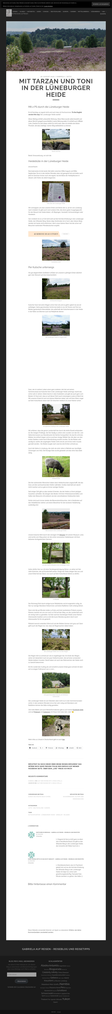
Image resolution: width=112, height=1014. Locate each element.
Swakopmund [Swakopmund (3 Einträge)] (66, 995)
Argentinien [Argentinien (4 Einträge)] (62, 966)
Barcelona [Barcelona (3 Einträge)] (46, 969)
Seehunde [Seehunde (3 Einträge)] (47, 995)
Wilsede (62, 535)
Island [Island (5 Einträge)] (66, 978)
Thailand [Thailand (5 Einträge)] (44, 999)
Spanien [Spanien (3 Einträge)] (61, 995)
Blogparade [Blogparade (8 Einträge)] (55, 969)
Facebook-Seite (78, 710)
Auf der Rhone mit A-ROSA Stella (50, 781)
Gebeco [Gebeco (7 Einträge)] (54, 977)
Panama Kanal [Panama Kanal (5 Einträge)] (55, 988)
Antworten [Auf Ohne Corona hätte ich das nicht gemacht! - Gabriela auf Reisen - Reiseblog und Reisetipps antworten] (31, 863)
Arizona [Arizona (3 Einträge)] (68, 966)
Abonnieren (21, 981)
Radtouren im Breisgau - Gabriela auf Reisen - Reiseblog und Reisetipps (58, 832)
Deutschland (56, 11)
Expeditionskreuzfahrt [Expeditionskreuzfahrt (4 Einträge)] (59, 975)
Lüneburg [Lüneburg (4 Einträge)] (64, 981)
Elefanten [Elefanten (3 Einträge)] (49, 975)
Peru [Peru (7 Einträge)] (63, 987)
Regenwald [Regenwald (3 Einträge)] (68, 987)
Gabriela (60, 77)
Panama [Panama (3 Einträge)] (47, 987)
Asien (39, 11)
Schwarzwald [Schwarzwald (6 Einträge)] (47, 993)
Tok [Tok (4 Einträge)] (49, 999)
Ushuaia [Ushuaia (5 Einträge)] (59, 999)
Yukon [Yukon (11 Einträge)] (66, 999)
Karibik (73, 11)
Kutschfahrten (34, 814)
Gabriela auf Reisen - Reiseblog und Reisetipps (56, 949)
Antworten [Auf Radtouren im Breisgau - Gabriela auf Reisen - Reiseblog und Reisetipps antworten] (39, 836)
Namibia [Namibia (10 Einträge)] (64, 983)
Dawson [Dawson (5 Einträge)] (66, 972)
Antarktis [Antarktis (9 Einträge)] (54, 965)
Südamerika (95, 11)
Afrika (15, 11)
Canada (46, 11)
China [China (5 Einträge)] (60, 972)
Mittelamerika (83, 11)
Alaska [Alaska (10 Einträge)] (45, 965)
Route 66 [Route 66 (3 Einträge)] (55, 990)
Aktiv (69, 77)
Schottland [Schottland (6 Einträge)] (61, 990)
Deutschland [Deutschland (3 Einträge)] (44, 975)
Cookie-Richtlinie (48, 6)
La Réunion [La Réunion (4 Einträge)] (56, 981)
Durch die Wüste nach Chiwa (39, 796)
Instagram (46, 712)
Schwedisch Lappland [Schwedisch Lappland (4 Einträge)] (60, 993)
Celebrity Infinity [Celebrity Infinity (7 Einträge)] (50, 972)
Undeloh (59, 814)
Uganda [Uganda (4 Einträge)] (52, 999)
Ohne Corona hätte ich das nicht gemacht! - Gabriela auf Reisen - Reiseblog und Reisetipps (56, 859)
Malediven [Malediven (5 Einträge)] (45, 984)
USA (103, 11)
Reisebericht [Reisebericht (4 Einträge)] (48, 990)
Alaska (22, 11)
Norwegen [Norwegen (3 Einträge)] (42, 987)
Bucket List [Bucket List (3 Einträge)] (64, 969)
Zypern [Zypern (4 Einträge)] (55, 1002)
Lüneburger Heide (48, 814)
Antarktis (31, 11)
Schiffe (103, 14)
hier (63, 739)
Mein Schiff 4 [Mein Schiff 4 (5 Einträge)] (54, 984)
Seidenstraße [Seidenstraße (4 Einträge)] (54, 996)
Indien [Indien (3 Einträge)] (62, 978)
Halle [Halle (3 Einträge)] (59, 978)
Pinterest (37, 712)
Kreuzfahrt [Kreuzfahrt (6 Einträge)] (48, 981)
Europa (65, 11)
